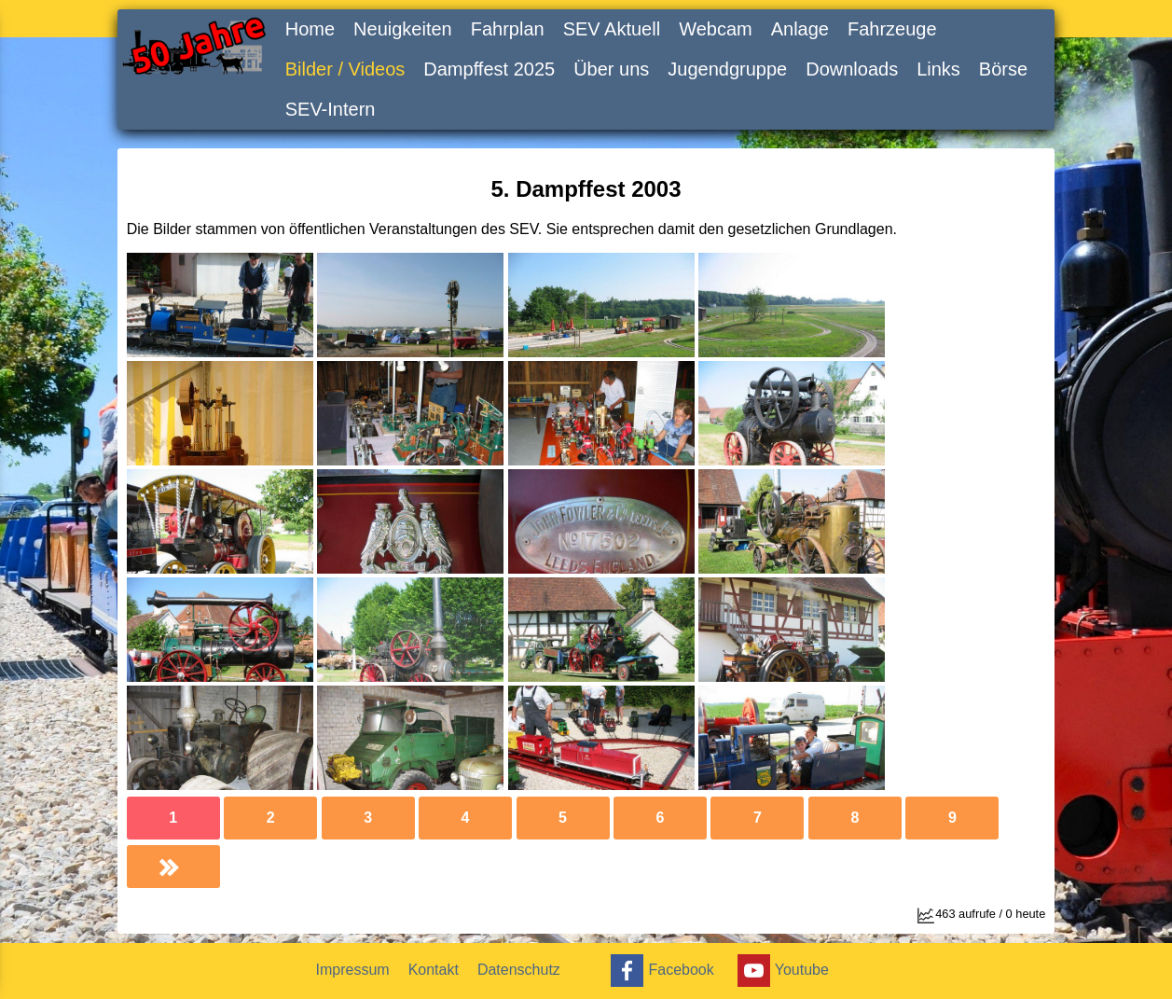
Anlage (800, 29)
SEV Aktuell (612, 29)
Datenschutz (518, 970)
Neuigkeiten (402, 29)
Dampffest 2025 (489, 69)
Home (310, 29)
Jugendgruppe (727, 69)
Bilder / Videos (345, 69)
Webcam (715, 29)
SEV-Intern (330, 109)
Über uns (611, 69)
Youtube (781, 971)
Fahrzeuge (892, 29)
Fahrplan (508, 29)
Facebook (659, 971)
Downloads (852, 69)
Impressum (353, 970)
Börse (1003, 69)
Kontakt (433, 970)
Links (938, 69)
